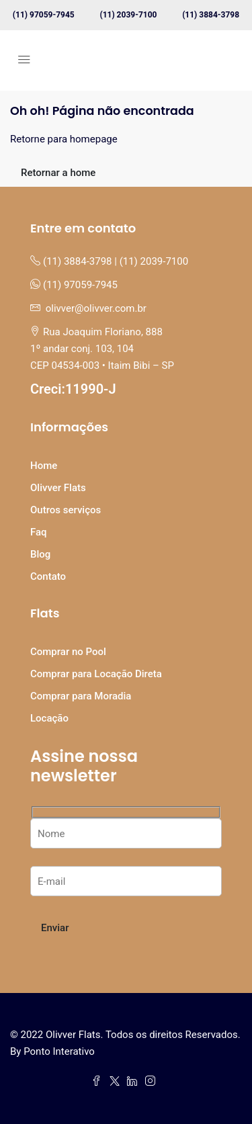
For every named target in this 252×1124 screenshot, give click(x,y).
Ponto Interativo (59, 1051)
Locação (49, 718)
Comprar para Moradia (80, 696)
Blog (40, 554)
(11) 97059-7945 (44, 14)
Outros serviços (65, 510)
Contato (48, 576)
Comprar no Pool (68, 652)
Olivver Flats (58, 488)
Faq (38, 532)
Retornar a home (58, 173)
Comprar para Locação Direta (96, 674)
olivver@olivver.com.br (96, 308)
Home (43, 466)
